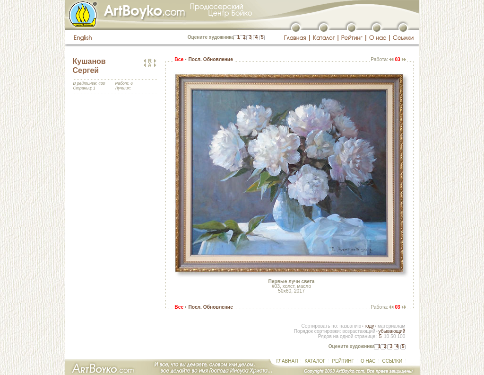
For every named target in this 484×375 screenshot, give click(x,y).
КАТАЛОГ (314, 361)
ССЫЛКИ (392, 361)
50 (393, 336)
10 (386, 336)
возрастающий (358, 331)
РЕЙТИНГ (343, 361)
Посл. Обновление (210, 59)
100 (401, 336)
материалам (392, 326)
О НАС (368, 361)
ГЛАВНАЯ (287, 361)
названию (350, 326)
